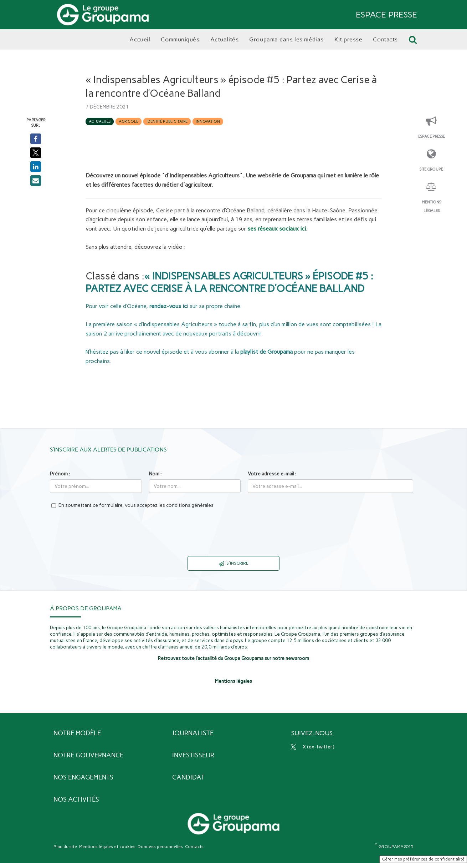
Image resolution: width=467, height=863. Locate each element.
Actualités (100, 121)
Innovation (208, 121)
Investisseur (193, 755)
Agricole (128, 121)
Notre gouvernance (88, 755)
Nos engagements (83, 777)
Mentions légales (431, 206)
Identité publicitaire (167, 121)
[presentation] (233, 537)
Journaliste (193, 733)
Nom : (155, 474)
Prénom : (60, 474)
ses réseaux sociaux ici (276, 228)
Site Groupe (431, 169)
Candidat (188, 777)
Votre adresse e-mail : (272, 474)
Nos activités (76, 799)
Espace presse (431, 136)
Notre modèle (77, 733)
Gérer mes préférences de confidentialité (423, 859)
